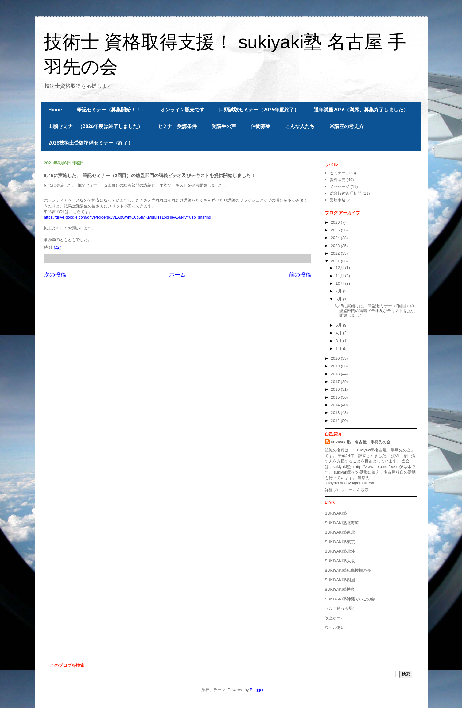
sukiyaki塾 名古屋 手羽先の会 (360, 442)
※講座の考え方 (346, 126)
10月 (340, 283)
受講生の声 (224, 126)
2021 (336, 261)
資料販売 (338, 179)
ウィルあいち (337, 627)
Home (55, 109)
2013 (336, 412)
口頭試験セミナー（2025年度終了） (259, 109)
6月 (339, 299)
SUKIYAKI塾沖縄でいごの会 (350, 599)
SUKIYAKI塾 (336, 513)
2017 (336, 381)
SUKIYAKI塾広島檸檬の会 (348, 570)
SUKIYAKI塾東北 (340, 532)
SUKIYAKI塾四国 (340, 580)
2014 (336, 405)
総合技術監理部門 (346, 193)
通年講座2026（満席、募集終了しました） (361, 109)
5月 (339, 325)
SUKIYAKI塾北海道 (342, 522)
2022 (336, 253)
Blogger (256, 689)
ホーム (177, 275)
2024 (336, 237)
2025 (336, 230)
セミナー (338, 173)
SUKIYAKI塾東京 (340, 542)
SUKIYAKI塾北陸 (340, 551)
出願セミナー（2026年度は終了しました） (95, 126)
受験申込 (338, 200)
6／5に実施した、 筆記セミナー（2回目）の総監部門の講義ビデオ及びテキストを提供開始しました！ (375, 311)
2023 (336, 245)
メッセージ (340, 186)
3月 (339, 341)
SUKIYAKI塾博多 (340, 589)
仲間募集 (260, 126)
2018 (336, 374)
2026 (336, 222)
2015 (336, 397)
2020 (336, 358)
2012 (336, 420)
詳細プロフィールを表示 (347, 490)
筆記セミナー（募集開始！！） (111, 109)
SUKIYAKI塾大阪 (340, 561)
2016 (336, 389)
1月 (339, 348)
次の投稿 (55, 275)
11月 (340, 275)
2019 (336, 366)
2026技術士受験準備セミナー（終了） (90, 143)
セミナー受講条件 (177, 126)
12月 (340, 267)
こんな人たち (300, 126)
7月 (339, 291)
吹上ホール (335, 618)
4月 (339, 333)
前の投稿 (300, 275)
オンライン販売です (182, 109)
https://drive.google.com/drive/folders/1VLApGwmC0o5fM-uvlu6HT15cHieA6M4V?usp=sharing (127, 217)
